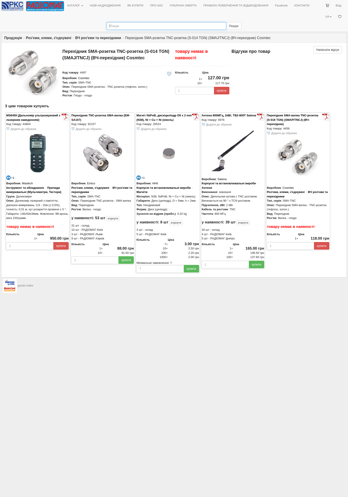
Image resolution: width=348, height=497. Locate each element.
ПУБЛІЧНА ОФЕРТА (183, 5)
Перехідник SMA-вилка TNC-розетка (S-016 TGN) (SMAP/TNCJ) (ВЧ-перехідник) (292, 120)
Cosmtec (84, 78)
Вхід (339, 5)
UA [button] (328, 16)
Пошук (233, 26)
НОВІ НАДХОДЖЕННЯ (105, 5)
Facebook (281, 5)
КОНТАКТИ (301, 5)
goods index (25, 285)
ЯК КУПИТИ (135, 5)
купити (221, 90)
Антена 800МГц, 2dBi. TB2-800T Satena (229, 115)
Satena (221, 179)
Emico (91, 183)
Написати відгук (327, 50)
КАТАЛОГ (75, 5)
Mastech (27, 183)
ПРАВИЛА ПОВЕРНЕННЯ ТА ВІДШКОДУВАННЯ (235, 5)
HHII (155, 183)
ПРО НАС (156, 5)
